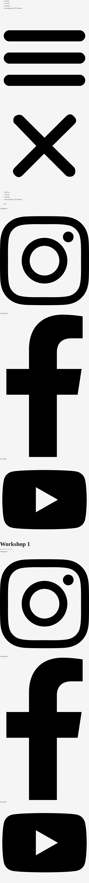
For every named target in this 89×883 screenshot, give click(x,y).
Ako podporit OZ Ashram (13, 8)
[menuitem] (5, 204)
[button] (44, 101)
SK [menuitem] (5, 204)
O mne (6, 3)
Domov (7, 1)
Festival (7, 6)
